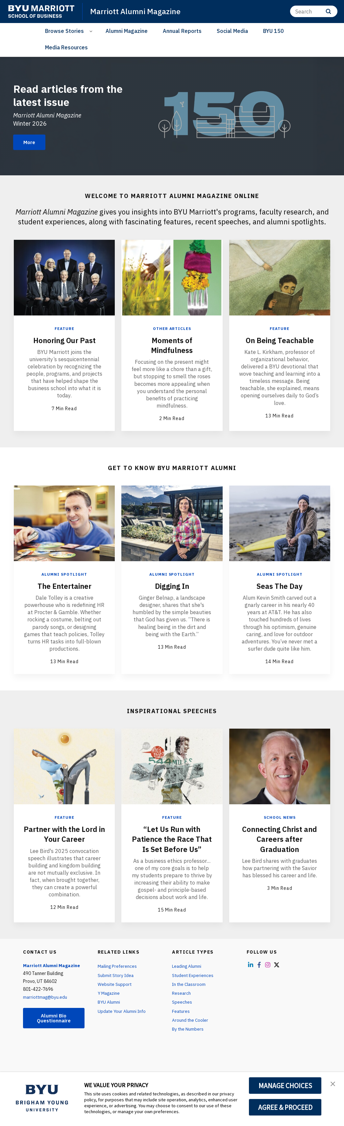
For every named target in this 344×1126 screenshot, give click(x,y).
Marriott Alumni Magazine (137, 11)
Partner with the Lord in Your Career (64, 833)
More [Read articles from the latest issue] (30, 142)
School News (279, 816)
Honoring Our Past (64, 340)
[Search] (313, 11)
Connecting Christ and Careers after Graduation (279, 838)
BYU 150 (273, 31)
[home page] (41, 11)
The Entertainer (64, 585)
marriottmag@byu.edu (46, 1006)
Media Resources (66, 47)
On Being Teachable (280, 340)
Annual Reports (182, 31)
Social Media (232, 31)
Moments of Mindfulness (172, 345)
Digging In (172, 585)
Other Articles (172, 328)
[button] (333, 1083)
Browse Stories (64, 31)
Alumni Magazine (127, 31)
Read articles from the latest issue (74, 94)
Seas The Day (280, 585)
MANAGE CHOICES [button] (285, 1085)
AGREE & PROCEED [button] (285, 1107)
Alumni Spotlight (64, 573)
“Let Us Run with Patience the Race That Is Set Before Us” (172, 843)
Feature (64, 328)
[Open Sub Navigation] (91, 31)
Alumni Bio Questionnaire (54, 1027)
